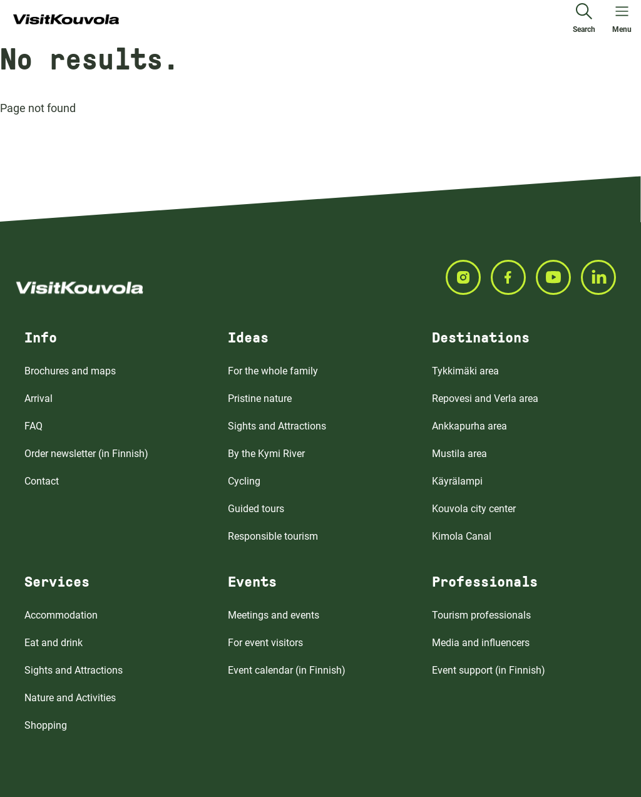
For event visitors (265, 643)
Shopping (45, 725)
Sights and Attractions (277, 426)
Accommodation (61, 615)
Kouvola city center (474, 509)
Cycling (244, 481)
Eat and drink (53, 643)
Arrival (38, 398)
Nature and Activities (70, 698)
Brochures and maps (70, 371)
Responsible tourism (273, 536)
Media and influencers (481, 643)
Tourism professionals (481, 615)
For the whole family (273, 371)
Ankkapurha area (469, 426)
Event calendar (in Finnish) (287, 670)
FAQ (33, 426)
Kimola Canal (461, 536)
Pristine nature (260, 398)
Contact (41, 481)
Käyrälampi (457, 481)
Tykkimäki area (465, 371)
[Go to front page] (66, 20)
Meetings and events (273, 615)
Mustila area (459, 454)
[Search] (584, 20)
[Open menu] (622, 20)
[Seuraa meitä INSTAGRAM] (468, 277)
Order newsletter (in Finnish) (86, 454)
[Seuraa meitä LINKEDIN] (603, 277)
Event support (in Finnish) (488, 670)
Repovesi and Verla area (485, 398)
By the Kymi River (266, 454)
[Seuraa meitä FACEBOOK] (513, 277)
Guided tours (256, 509)
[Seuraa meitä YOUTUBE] (558, 277)
